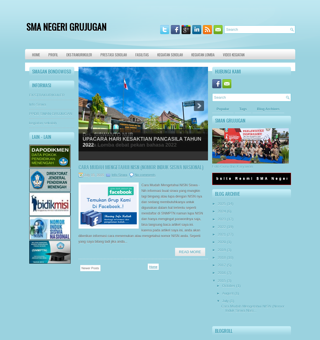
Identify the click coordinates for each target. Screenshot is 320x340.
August (227, 293)
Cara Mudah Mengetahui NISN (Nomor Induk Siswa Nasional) (141, 167)
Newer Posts (90, 268)
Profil (53, 55)
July (225, 301)
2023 (222, 219)
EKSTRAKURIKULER (47, 95)
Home (36, 55)
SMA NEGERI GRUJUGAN (66, 26)
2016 (222, 273)
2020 (222, 242)
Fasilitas (142, 55)
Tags (243, 109)
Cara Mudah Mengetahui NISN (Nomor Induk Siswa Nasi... (253, 308)
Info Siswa (37, 104)
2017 (222, 265)
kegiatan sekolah (43, 123)
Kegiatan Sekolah (170, 55)
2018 (222, 257)
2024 (222, 211)
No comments (145, 175)
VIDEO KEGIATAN (234, 55)
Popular (223, 109)
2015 (222, 281)
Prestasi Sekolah (113, 55)
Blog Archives (268, 109)
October (228, 286)
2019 (222, 250)
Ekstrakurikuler (79, 55)
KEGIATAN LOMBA (202, 55)
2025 (222, 204)
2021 (222, 234)
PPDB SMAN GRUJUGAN (50, 114)
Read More (190, 252)
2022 (222, 227)
